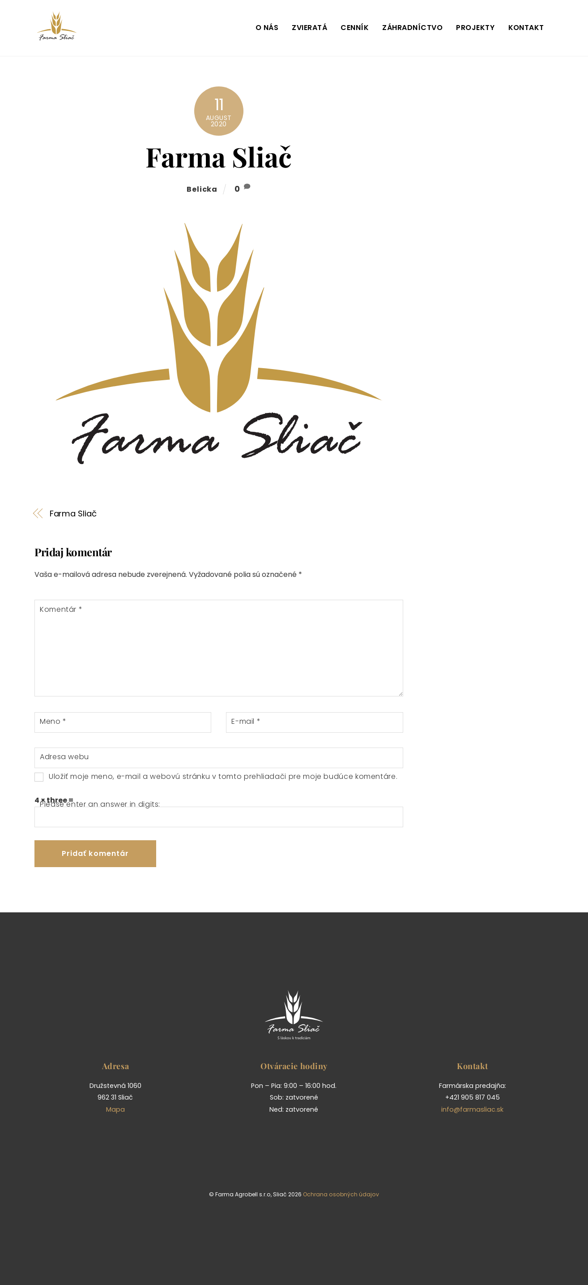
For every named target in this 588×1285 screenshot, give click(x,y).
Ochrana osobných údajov (341, 1194)
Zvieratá (309, 27)
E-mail (245, 721)
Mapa (115, 1109)
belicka (202, 189)
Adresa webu (64, 757)
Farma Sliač (218, 156)
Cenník (355, 27)
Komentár (61, 609)
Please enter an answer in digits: (100, 804)
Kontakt (526, 27)
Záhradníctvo (412, 27)
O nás (267, 27)
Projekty (475, 27)
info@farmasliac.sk (472, 1109)
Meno (53, 721)
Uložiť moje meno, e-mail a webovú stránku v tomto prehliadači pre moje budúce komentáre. (223, 776)
